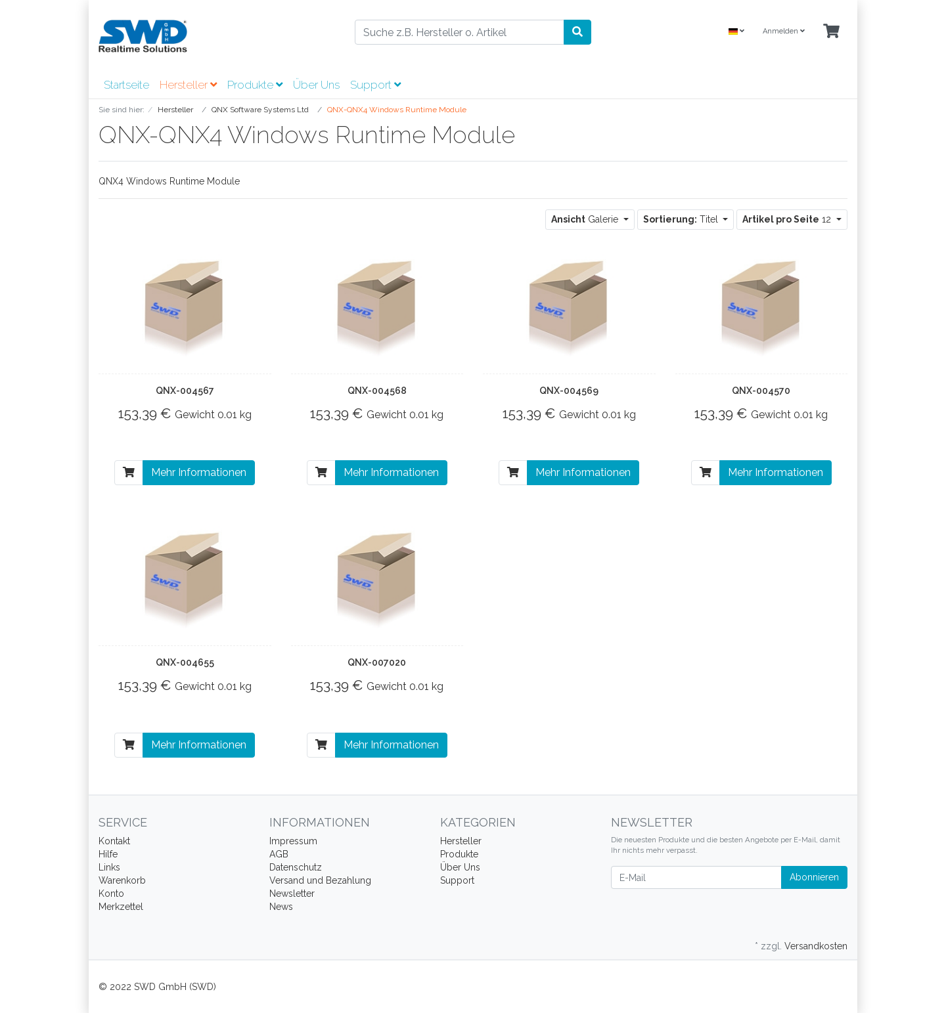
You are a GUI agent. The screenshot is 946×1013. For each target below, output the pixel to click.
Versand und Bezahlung (320, 880)
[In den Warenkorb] (128, 472)
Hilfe (108, 854)
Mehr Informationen (198, 472)
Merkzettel (121, 906)
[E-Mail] (696, 877)
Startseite (126, 84)
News (281, 906)
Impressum (293, 841)
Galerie (586, 219)
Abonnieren (814, 877)
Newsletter (292, 893)
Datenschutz (295, 867)
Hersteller (188, 84)
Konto (111, 893)
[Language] (736, 31)
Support (375, 84)
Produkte (254, 84)
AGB (278, 854)
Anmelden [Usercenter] (784, 31)
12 (788, 219)
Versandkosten (815, 946)
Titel (682, 219)
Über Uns (316, 84)
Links (109, 867)
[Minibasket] (831, 32)
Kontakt (114, 841)
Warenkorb (122, 880)
